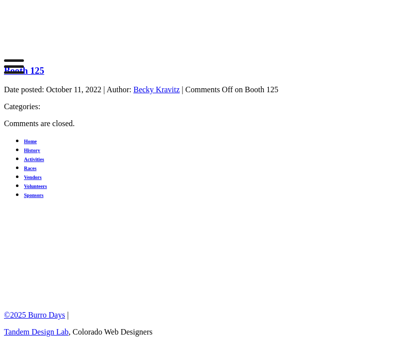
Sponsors (33, 195)
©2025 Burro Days (34, 315)
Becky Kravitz (156, 89)
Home (30, 141)
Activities (34, 159)
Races (30, 168)
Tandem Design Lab (36, 332)
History (32, 150)
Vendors (32, 177)
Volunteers (35, 186)
